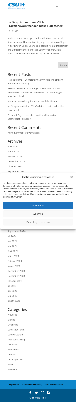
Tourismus (13, 349)
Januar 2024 (14, 265)
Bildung (11, 319)
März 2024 (13, 255)
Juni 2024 (12, 240)
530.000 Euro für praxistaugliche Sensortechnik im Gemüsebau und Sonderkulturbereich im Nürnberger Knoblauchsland (35, 92)
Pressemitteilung (16, 339)
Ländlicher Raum (16, 329)
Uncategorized (15, 359)
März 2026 (13, 151)
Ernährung (13, 324)
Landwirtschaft (15, 334)
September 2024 (16, 231)
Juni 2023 (12, 290)
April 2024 (13, 250)
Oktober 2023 (15, 280)
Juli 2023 (12, 285)
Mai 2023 (12, 295)
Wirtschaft (13, 369)
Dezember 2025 (16, 161)
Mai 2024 (12, 245)
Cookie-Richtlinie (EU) (54, 384)
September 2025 (16, 171)
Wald (10, 364)
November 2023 (16, 275)
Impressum (14, 384)
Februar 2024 (15, 260)
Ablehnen (38, 213)
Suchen (63, 65)
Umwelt (12, 354)
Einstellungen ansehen (38, 221)
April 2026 (13, 146)
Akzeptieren (38, 205)
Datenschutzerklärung (32, 384)
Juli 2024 (12, 236)
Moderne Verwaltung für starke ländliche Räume (33, 101)
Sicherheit (13, 344)
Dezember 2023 (16, 270)
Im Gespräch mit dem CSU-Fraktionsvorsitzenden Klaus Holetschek (35, 24)
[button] (71, 177)
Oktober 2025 (15, 166)
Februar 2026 (15, 156)
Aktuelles (12, 314)
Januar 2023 (14, 300)
